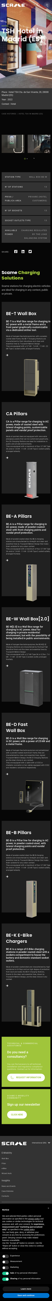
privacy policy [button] (34, 1219)
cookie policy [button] (29, 1229)
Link (26, 346)
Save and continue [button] (26, 1295)
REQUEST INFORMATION (28, 1077)
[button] (48, 1208)
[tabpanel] (13, 144)
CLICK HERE (17, 1114)
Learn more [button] (26, 1289)
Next (33, 158)
